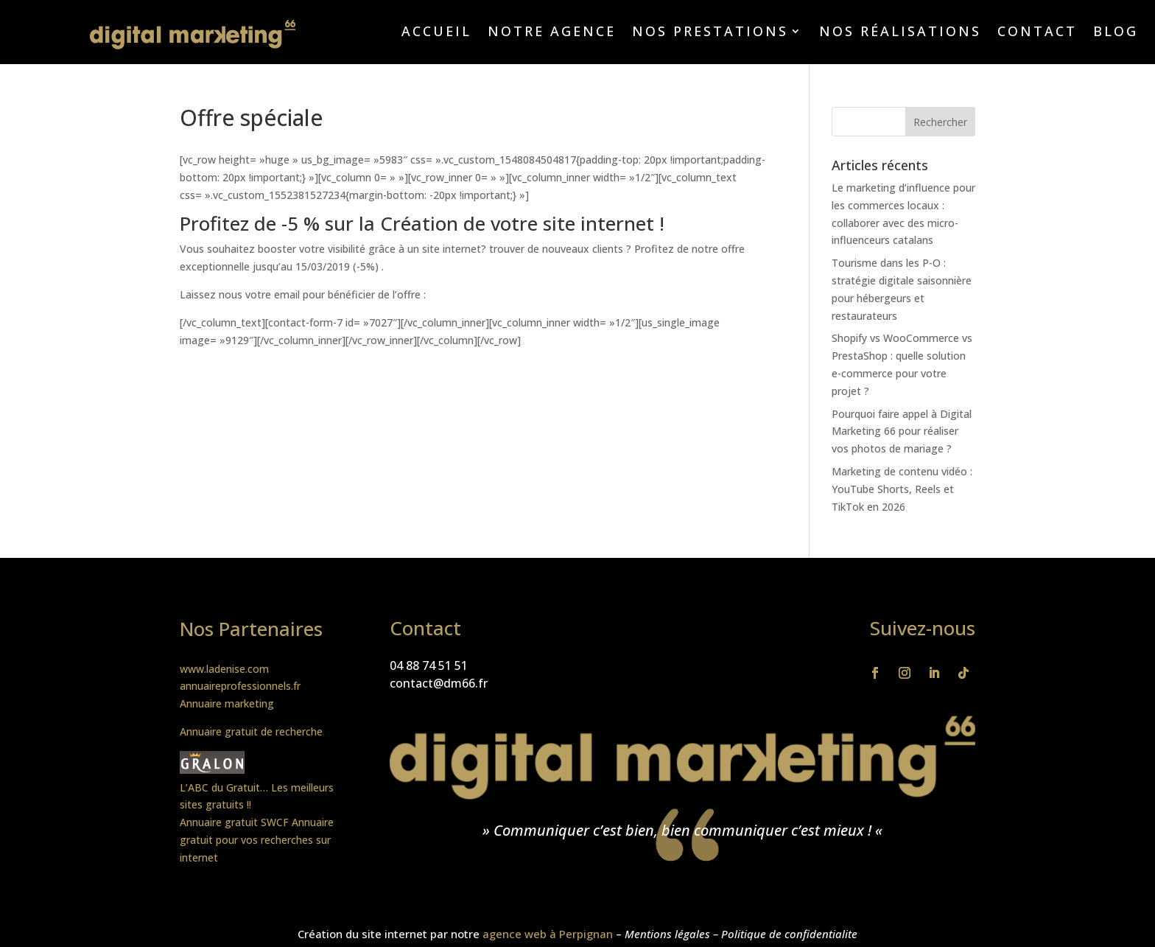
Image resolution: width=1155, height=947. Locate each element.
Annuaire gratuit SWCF (234, 822)
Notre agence (552, 33)
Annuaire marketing (227, 703)
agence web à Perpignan (547, 933)
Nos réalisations (900, 33)
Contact (1037, 33)
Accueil (436, 33)
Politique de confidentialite (789, 933)
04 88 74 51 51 (429, 665)
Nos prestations (710, 33)
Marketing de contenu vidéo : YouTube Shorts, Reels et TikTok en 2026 (902, 489)
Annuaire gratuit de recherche (251, 731)
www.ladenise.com (224, 669)
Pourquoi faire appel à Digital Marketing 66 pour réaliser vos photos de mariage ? (902, 431)
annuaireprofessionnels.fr (240, 686)
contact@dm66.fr (439, 683)
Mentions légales (667, 933)
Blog (1115, 33)
